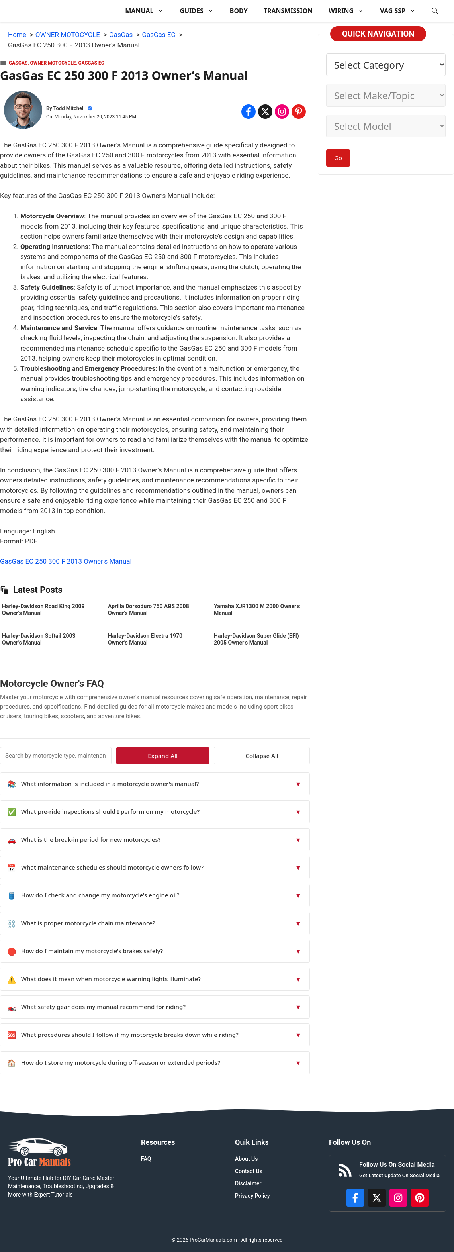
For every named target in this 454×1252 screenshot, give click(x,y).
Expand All (237, 756)
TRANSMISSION (288, 10)
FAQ (146, 1159)
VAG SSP (402, 11)
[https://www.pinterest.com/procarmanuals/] (420, 1198)
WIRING (350, 11)
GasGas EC (91, 63)
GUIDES (200, 11)
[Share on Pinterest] (299, 111)
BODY (239, 10)
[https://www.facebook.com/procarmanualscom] (355, 1198)
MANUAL (148, 11)
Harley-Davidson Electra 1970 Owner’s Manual (145, 639)
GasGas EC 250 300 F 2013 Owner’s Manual (66, 561)
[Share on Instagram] (282, 111)
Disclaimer (248, 1183)
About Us (246, 1159)
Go (338, 158)
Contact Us (248, 1171)
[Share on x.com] (265, 111)
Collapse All (286, 756)
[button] (435, 11)
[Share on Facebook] (248, 111)
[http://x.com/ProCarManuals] (377, 1198)
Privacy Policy (252, 1196)
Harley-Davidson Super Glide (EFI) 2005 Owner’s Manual (256, 639)
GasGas (18, 63)
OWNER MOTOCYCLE (53, 63)
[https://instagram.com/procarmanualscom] (398, 1198)
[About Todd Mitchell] (23, 111)
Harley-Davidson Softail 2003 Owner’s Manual (39, 639)
